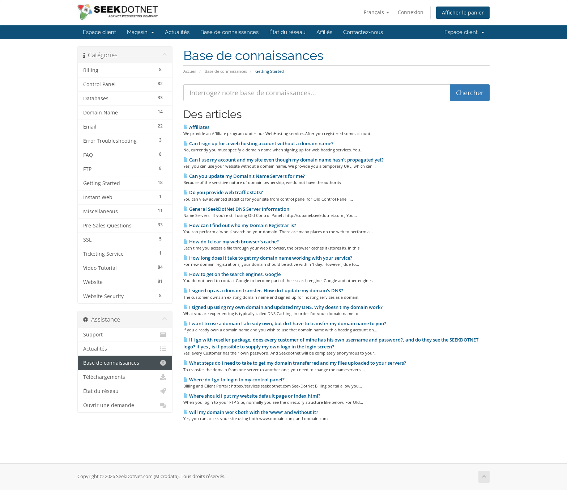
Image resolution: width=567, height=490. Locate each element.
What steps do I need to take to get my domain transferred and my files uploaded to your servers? (294, 363)
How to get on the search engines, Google (232, 274)
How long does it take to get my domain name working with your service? (267, 258)
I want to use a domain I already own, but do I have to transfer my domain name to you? (284, 323)
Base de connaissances (229, 32)
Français (376, 12)
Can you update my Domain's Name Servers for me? (244, 176)
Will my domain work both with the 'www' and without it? (250, 412)
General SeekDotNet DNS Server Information (236, 209)
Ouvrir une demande (125, 405)
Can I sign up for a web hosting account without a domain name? (258, 143)
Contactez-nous (363, 32)
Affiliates (196, 127)
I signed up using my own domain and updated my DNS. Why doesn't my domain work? (283, 307)
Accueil (189, 71)
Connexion (410, 12)
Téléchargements (125, 377)
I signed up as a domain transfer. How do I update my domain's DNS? (263, 290)
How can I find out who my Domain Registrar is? (239, 225)
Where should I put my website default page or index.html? (251, 396)
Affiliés (324, 32)
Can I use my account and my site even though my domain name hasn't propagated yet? (283, 159)
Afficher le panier (463, 12)
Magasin (140, 32)
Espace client (99, 32)
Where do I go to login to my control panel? (234, 379)
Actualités (177, 32)
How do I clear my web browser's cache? (231, 241)
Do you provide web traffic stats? (223, 192)
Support (125, 334)
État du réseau (287, 32)
